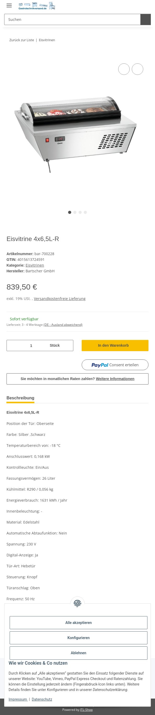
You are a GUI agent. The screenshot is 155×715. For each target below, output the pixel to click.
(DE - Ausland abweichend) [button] (63, 323)
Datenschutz (42, 699)
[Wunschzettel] (133, 6)
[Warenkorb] (143, 6)
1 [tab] (69, 212)
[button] (123, 6)
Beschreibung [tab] (22, 396)
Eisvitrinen (35, 264)
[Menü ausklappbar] (9, 3)
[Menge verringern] (12, 344)
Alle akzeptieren (78, 623)
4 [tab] (85, 212)
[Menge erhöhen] (67, 344)
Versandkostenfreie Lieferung (60, 297)
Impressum (18, 699)
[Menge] (30, 344)
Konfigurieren (78, 638)
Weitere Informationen (116, 377)
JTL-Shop (86, 708)
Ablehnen (78, 653)
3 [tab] (80, 212)
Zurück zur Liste (22, 40)
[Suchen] (71, 19)
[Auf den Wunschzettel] (137, 69)
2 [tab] (74, 212)
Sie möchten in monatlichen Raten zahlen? (77, 377)
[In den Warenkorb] (11, 56)
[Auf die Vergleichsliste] (124, 69)
